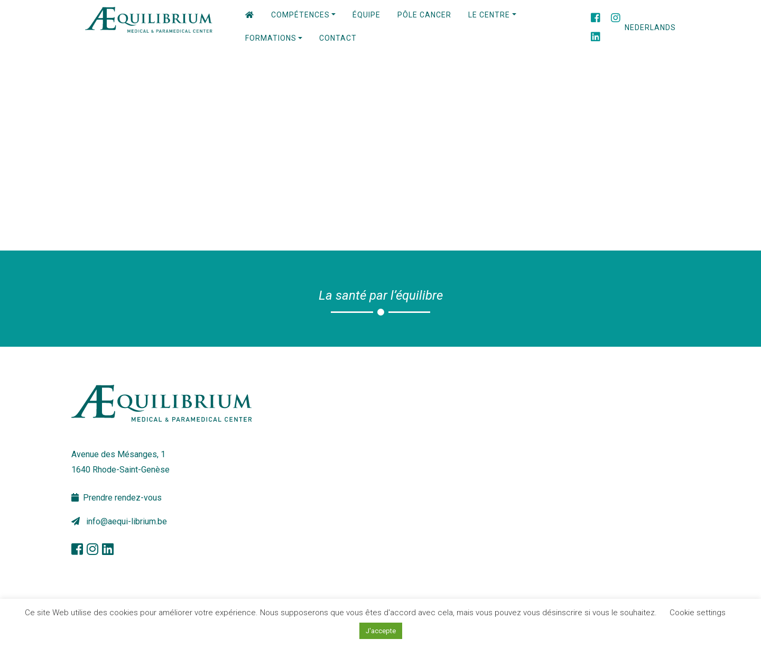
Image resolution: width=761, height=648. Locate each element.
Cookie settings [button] (698, 612)
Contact (338, 38)
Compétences (300, 15)
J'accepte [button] (381, 631)
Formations (270, 38)
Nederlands (650, 27)
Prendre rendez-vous (116, 498)
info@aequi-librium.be (119, 521)
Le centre (489, 15)
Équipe (366, 15)
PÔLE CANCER (424, 15)
